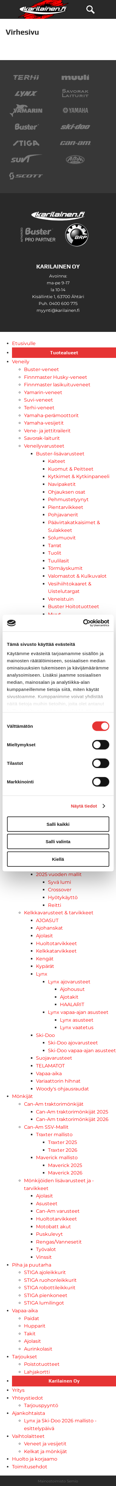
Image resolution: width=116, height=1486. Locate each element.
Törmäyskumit (65, 568)
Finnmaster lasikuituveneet (57, 384)
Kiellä (58, 858)
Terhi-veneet (39, 408)
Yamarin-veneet (43, 392)
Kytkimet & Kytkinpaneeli (78, 476)
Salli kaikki (58, 823)
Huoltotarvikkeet (56, 943)
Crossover (59, 889)
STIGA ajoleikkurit (45, 1272)
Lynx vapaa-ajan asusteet (78, 1012)
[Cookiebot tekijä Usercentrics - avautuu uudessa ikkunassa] (83, 623)
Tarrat (54, 545)
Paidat (31, 1318)
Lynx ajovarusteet (69, 982)
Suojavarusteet (54, 1058)
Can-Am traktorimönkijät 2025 (72, 1112)
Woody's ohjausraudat (62, 1089)
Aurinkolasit (38, 1349)
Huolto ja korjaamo (34, 1459)
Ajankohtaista (28, 1413)
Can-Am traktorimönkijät (54, 1104)
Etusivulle (24, 343)
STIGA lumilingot (44, 1303)
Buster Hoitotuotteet (73, 606)
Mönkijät (22, 1096)
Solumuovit (62, 538)
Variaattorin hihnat (58, 1081)
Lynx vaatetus (77, 1027)
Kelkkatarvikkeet (56, 951)
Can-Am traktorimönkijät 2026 (72, 1119)
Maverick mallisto (57, 1157)
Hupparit (35, 1326)
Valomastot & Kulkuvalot (77, 576)
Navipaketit (62, 484)
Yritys (18, 1390)
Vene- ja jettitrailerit (47, 431)
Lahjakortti (37, 1372)
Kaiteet (56, 461)
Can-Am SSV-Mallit (46, 1127)
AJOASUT (47, 920)
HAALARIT (72, 1004)
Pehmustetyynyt (68, 499)
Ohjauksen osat (66, 492)
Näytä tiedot (84, 805)
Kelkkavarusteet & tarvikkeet (59, 913)
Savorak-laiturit (42, 438)
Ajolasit (44, 936)
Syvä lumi (59, 882)
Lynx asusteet (77, 1020)
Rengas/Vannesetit (59, 1242)
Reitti (54, 905)
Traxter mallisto (54, 1134)
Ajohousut (72, 989)
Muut (54, 614)
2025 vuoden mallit (59, 874)
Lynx (41, 974)
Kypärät (45, 966)
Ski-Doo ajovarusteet (73, 1043)
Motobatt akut (53, 1226)
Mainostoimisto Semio (58, 1481)
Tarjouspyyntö (41, 1405)
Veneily (20, 361)
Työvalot (46, 1249)
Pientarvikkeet (65, 507)
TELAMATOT (50, 1066)
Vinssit (44, 1257)
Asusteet (47, 1203)
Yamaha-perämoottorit (51, 415)
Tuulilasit (58, 561)
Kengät (45, 959)
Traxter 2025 (62, 1142)
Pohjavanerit (63, 515)
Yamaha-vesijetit (44, 423)
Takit (30, 1334)
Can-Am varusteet (58, 1211)
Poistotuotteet (42, 1364)
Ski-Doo (45, 1035)
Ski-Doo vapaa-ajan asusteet (82, 1050)
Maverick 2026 (65, 1173)
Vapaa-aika (49, 1073)
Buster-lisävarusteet (60, 454)
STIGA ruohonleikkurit (50, 1280)
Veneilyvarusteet (44, 446)
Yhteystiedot (27, 1398)
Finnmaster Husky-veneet (55, 377)
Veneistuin (61, 599)
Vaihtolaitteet (28, 1436)
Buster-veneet (41, 369)
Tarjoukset (24, 1357)
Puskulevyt (49, 1234)
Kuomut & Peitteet (71, 469)
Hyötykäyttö (63, 897)
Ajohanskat (49, 928)
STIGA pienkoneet (45, 1295)
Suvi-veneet (38, 400)
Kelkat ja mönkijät (45, 1451)
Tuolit (54, 553)
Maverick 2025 (65, 1165)
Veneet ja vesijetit (45, 1444)
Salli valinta (58, 841)
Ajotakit (69, 997)
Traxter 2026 (62, 1150)
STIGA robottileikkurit (50, 1287)
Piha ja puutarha (31, 1265)
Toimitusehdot (29, 1467)
